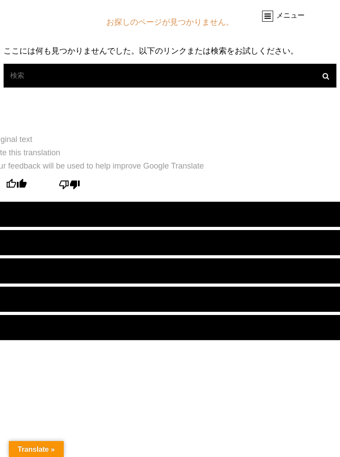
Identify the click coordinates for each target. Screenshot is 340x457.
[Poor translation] (69, 186)
